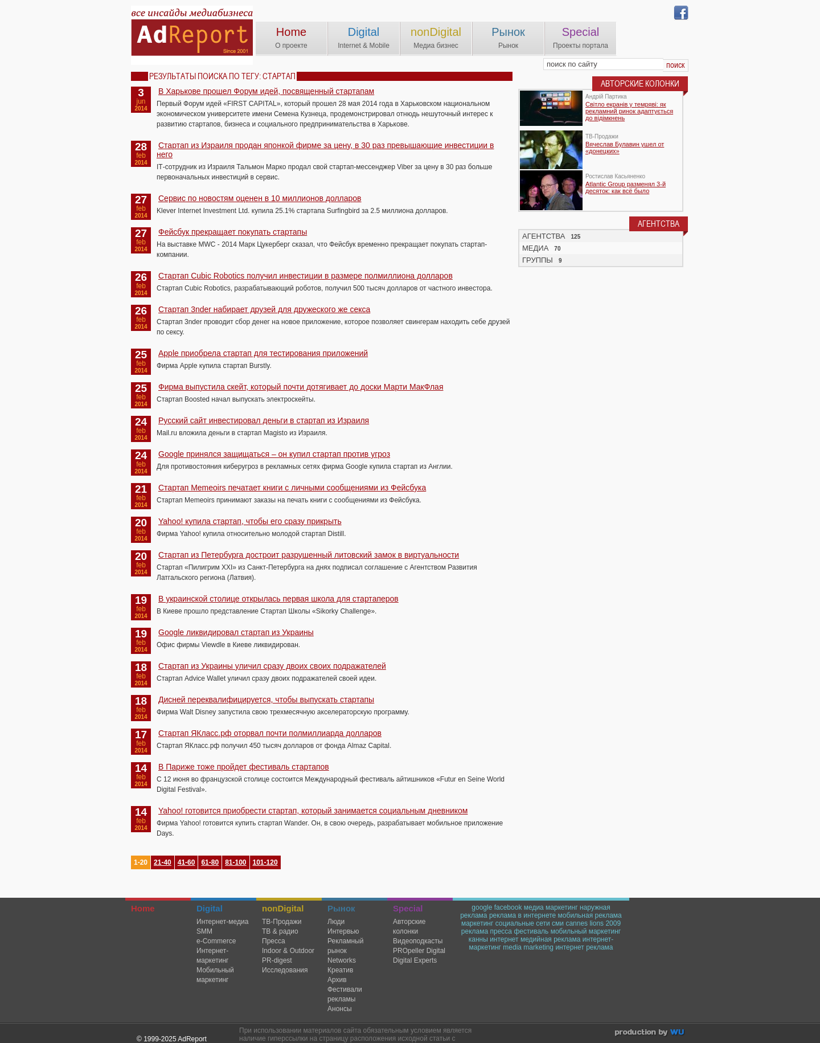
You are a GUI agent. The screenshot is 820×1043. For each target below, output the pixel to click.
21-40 (162, 862)
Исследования (285, 970)
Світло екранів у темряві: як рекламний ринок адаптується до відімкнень (629, 111)
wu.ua (650, 1033)
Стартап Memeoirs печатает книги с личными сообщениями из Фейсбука (292, 487)
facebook (508, 907)
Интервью (343, 931)
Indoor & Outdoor (288, 951)
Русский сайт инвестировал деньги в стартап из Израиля (263, 420)
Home (291, 32)
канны (478, 939)
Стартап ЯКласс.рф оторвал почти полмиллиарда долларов (270, 733)
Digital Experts (415, 960)
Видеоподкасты (417, 941)
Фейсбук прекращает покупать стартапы (232, 231)
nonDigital (436, 32)
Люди (336, 922)
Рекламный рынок (345, 946)
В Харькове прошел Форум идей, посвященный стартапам (266, 91)
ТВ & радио (280, 931)
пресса (501, 931)
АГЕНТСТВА (543, 236)
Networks (341, 960)
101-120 (265, 862)
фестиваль (531, 931)
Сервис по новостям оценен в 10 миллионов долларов (260, 198)
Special (581, 32)
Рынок (508, 32)
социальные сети (522, 923)
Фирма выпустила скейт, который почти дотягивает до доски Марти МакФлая (300, 386)
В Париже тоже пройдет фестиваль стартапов (243, 766)
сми (558, 923)
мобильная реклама (590, 915)
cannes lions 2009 (593, 923)
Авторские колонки (409, 926)
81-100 (235, 862)
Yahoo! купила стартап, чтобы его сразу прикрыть (250, 521)
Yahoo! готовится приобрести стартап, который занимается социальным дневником (313, 810)
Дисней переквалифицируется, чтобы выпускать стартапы (266, 699)
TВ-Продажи (281, 922)
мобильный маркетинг (586, 931)
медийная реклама (550, 939)
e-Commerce (216, 941)
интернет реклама (584, 947)
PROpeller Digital (419, 951)
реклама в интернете (522, 915)
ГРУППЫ (537, 260)
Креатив (340, 970)
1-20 (140, 862)
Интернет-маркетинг (212, 955)
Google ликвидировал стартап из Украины (236, 632)
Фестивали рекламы (344, 994)
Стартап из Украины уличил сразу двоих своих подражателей (272, 665)
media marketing (528, 947)
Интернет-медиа (222, 922)
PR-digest (277, 960)
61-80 (210, 862)
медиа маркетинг (551, 907)
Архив (337, 980)
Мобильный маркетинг (215, 975)
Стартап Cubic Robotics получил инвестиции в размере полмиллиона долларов (305, 275)
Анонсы (339, 1009)
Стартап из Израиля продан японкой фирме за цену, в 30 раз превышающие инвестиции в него (325, 150)
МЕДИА (535, 248)
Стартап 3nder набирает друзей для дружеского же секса (264, 309)
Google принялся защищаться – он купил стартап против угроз (274, 454)
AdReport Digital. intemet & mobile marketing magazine (192, 35)
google (482, 907)
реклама (474, 931)
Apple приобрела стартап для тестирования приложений (263, 353)
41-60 (186, 862)
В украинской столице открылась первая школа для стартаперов (278, 598)
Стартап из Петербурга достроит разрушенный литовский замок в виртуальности (308, 554)
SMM (204, 931)
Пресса (273, 941)
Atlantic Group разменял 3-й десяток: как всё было (625, 187)
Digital (364, 32)
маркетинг (477, 923)
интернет (504, 939)
